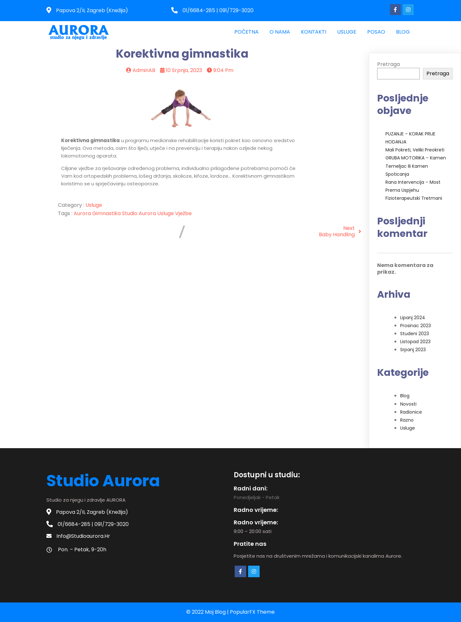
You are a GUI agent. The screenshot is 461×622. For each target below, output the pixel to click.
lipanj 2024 (412, 317)
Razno (407, 420)
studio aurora (139, 213)
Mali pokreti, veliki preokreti (414, 150)
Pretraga (388, 64)
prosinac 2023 (415, 325)
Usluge (93, 205)
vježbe (183, 213)
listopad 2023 (415, 341)
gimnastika (107, 213)
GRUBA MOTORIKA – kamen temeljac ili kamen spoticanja (415, 166)
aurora (83, 213)
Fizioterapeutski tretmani (413, 198)
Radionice (411, 412)
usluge (166, 213)
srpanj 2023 (413, 349)
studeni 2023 (414, 333)
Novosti (408, 404)
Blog (404, 395)
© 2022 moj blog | (208, 612)
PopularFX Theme (252, 612)
